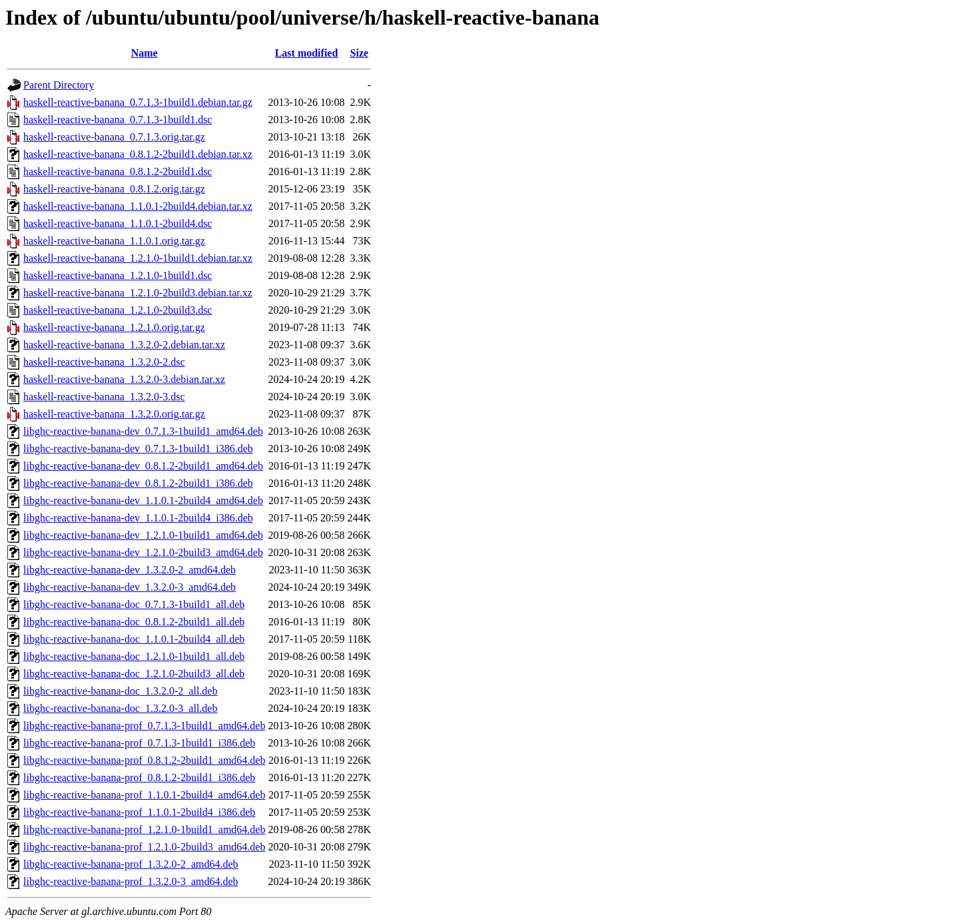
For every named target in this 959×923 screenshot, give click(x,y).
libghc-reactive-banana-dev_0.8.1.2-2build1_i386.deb (138, 483)
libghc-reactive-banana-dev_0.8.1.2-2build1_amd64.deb (143, 465)
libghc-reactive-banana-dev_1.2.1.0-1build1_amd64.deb (143, 535)
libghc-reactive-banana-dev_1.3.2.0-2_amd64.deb (129, 569)
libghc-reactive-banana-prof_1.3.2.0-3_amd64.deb (130, 881)
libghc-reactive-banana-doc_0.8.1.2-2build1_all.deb (133, 621)
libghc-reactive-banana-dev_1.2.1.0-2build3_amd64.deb (143, 552)
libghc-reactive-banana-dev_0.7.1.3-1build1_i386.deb (138, 448)
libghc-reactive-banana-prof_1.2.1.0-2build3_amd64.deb (144, 846)
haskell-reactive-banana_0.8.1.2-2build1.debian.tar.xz (137, 154)
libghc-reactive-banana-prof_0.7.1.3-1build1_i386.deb (139, 743)
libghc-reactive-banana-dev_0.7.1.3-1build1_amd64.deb (143, 431)
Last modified (306, 53)
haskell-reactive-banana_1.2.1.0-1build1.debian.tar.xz (137, 258)
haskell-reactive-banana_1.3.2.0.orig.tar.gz (114, 414)
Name (144, 53)
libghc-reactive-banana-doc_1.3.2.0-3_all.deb (120, 708)
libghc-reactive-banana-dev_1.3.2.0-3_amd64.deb (129, 587)
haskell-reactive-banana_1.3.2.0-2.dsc (104, 362)
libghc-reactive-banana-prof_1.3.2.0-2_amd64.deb (130, 864)
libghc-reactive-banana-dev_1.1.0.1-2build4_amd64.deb (143, 500)
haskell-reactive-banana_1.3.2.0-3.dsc (104, 396)
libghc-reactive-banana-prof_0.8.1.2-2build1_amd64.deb (144, 760)
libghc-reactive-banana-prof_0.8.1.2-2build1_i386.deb (139, 777)
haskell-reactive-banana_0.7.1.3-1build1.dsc (117, 119)
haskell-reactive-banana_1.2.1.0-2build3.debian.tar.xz (137, 292)
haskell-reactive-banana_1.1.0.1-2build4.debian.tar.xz (137, 206)
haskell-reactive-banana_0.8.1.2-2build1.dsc (117, 171)
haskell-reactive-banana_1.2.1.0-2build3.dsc (117, 310)
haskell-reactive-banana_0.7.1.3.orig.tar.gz (114, 137)
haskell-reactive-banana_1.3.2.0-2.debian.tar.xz (124, 344)
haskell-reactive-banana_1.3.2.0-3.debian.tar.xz (124, 379)
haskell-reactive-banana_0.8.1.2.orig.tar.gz (114, 188)
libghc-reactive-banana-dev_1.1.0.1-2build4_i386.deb (138, 517)
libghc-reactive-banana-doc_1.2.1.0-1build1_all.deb (133, 656)
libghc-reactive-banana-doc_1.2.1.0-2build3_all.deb (133, 673)
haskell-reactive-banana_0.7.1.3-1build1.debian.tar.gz (137, 102)
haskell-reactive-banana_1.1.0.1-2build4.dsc (117, 223)
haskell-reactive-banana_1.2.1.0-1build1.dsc (117, 275)
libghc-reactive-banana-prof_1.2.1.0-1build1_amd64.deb (144, 829)
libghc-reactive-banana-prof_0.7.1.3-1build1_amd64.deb (144, 725)
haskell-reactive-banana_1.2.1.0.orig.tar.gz (114, 327)
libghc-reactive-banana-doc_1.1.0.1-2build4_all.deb (133, 639)
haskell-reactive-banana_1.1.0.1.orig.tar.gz (114, 240)
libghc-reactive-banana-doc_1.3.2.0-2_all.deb (120, 691)
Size (359, 53)
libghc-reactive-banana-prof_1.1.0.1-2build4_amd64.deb (144, 794)
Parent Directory (58, 85)
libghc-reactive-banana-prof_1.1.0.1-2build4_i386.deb (139, 812)
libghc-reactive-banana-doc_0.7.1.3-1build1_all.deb (133, 604)
